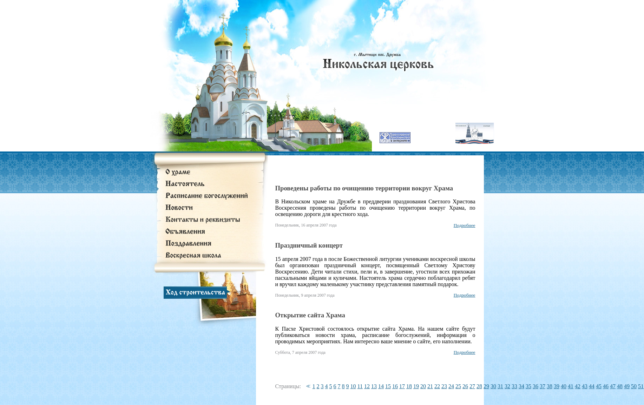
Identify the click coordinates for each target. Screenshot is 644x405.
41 (570, 386)
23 (444, 386)
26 (465, 386)
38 (549, 386)
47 (613, 386)
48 (620, 386)
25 (458, 386)
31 (500, 386)
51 (641, 386)
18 (409, 386)
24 (451, 386)
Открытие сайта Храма (310, 315)
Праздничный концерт (309, 245)
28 (479, 386)
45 (599, 386)
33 (514, 386)
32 (507, 386)
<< (307, 386)
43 (584, 386)
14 (381, 386)
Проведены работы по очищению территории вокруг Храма (364, 188)
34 (521, 386)
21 (430, 386)
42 (577, 386)
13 (374, 386)
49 (627, 386)
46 (606, 386)
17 (402, 386)
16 (395, 386)
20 (423, 386)
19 (416, 386)
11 (360, 386)
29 (486, 386)
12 (367, 386)
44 (591, 386)
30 (493, 386)
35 (528, 386)
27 (472, 386)
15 (388, 386)
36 (535, 386)
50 (634, 386)
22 (437, 386)
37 (542, 386)
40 (563, 386)
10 (353, 386)
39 (556, 386)
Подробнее (464, 225)
